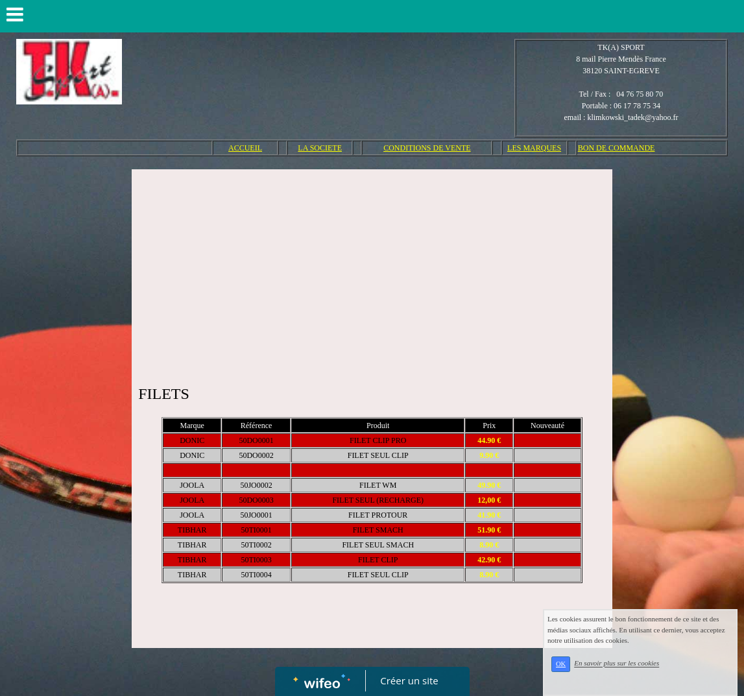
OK (561, 663)
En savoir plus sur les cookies (616, 663)
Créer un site (409, 680)
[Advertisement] (372, 273)
